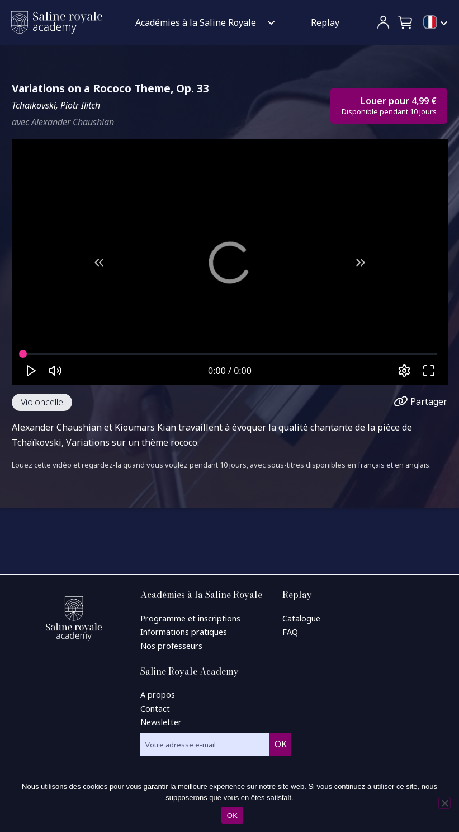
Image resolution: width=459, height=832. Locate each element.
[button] (406, 22)
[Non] (444, 803)
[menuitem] (435, 23)
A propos (157, 694)
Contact (155, 708)
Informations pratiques (183, 632)
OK (232, 815)
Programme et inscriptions (190, 618)
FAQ (290, 632)
